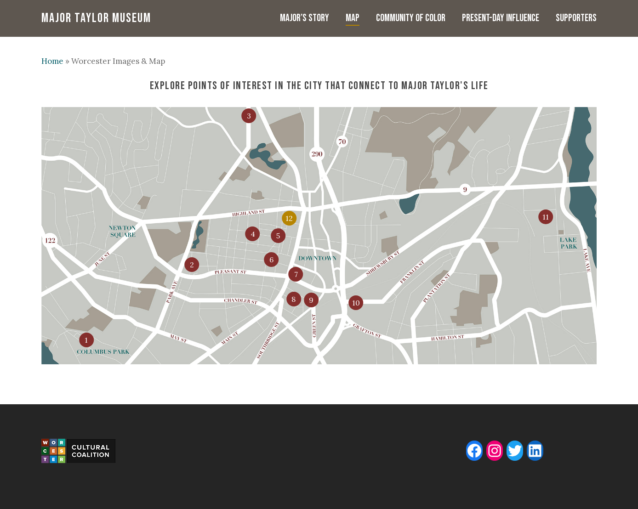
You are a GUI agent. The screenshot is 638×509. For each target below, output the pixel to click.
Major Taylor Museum (96, 18)
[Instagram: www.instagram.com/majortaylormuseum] (494, 450)
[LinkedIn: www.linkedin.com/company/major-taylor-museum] (535, 450)
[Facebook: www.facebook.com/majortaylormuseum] (474, 450)
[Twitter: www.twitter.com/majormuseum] (515, 450)
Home (52, 61)
